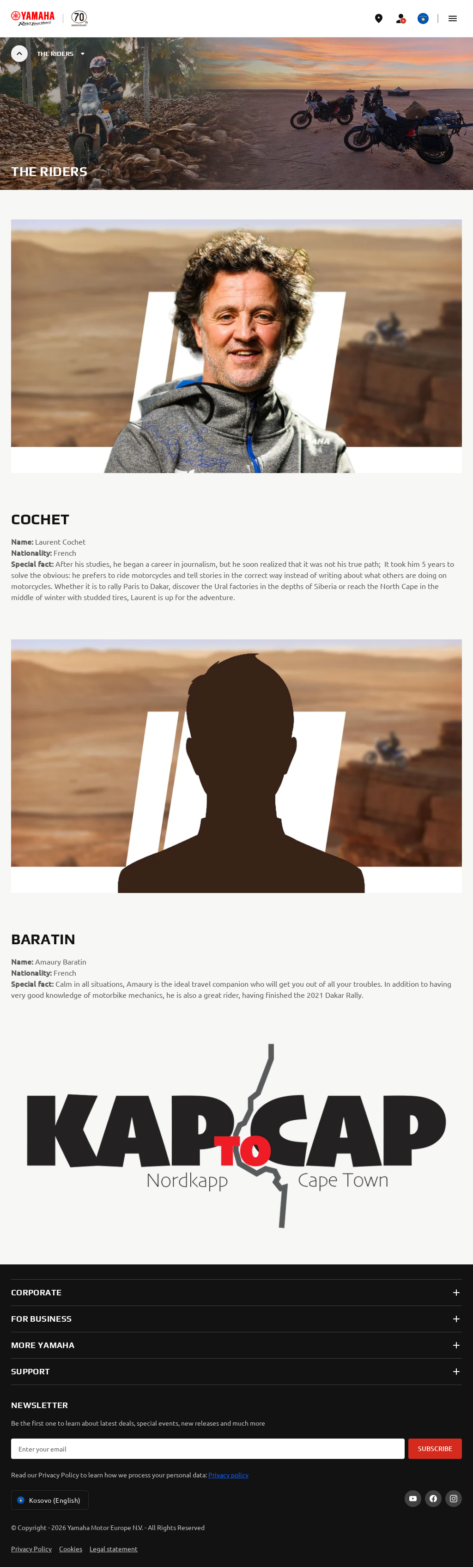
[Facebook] (433, 1498)
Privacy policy (228, 1474)
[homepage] (33, 18)
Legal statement (114, 1548)
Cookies (70, 1548)
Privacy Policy (31, 1548)
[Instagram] (453, 1498)
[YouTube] (413, 1498)
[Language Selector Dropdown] (423, 18)
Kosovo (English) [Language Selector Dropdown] (48, 1500)
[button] (452, 18)
